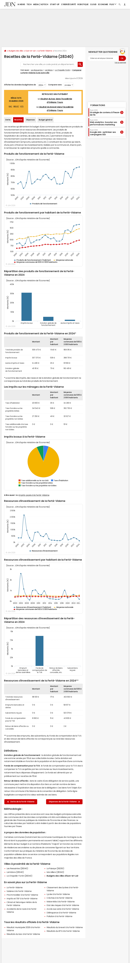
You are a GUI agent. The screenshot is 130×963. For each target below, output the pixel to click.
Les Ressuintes (37, 70)
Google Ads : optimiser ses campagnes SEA (103, 132)
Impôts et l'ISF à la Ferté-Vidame (22, 898)
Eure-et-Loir (31, 51)
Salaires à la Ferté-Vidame (19, 891)
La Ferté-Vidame (45, 51)
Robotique (82, 4)
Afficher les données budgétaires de (20, 85)
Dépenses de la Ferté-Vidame (64, 802)
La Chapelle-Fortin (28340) (19, 876)
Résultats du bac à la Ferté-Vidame (23, 934)
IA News (21, 4)
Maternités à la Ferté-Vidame (61, 902)
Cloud (93, 4)
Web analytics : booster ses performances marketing (103, 122)
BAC (10, 106)
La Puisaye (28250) (55, 868)
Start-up (54, 4)
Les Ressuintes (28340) (17, 868)
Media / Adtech (40, 4)
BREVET (16, 106)
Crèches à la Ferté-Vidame (59, 898)
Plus (112, 4)
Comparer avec (55, 85)
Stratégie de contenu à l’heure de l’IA (104, 112)
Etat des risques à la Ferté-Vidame (63, 905)
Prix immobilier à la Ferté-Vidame (22, 895)
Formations (97, 105)
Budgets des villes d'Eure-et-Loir (62, 876)
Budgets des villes (16, 51)
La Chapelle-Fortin (62, 70)
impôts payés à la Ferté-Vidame (34, 495)
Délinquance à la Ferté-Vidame (61, 913)
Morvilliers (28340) (55, 872)
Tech (29, 4)
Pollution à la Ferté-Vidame (59, 916)
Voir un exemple (120, 62)
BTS (21, 106)
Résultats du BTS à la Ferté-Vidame (63, 931)
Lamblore (49, 70)
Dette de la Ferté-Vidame (20, 802)
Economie (103, 4)
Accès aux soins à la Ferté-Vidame (63, 909)
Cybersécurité (68, 4)
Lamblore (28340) (15, 872)
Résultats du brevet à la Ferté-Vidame (65, 927)
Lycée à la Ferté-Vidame (58, 894)
